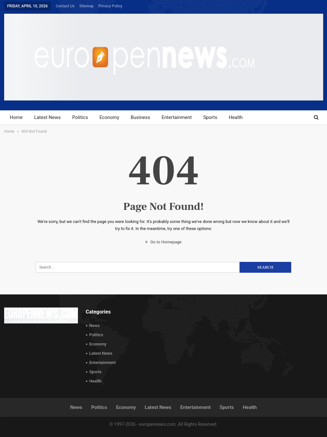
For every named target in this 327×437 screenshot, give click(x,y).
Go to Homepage (163, 242)
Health (236, 117)
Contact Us (65, 6)
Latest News (47, 117)
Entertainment (177, 117)
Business (140, 117)
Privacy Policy (110, 6)
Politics (80, 117)
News (94, 325)
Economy (109, 117)
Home (16, 117)
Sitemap (86, 6)
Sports (210, 117)
